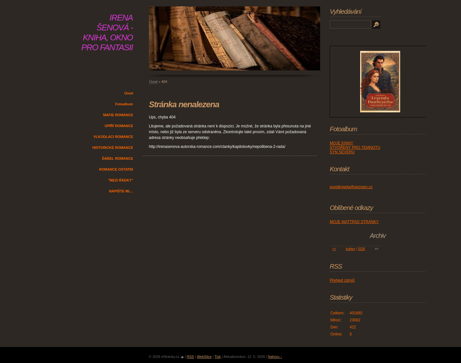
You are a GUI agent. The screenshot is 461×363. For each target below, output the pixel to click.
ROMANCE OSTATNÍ (116, 169)
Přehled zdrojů (342, 280)
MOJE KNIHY (341, 143)
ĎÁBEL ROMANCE (117, 158)
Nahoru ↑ (275, 357)
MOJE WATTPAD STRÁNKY (354, 222)
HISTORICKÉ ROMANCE (112, 147)
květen (350, 249)
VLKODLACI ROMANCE (113, 137)
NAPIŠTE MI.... (121, 191)
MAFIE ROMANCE (118, 115)
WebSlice (204, 357)
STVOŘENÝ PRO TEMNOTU (355, 147)
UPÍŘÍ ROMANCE (119, 126)
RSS (190, 357)
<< (334, 249)
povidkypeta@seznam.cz (351, 187)
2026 (361, 249)
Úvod (129, 93)
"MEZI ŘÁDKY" (120, 180)
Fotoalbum (124, 104)
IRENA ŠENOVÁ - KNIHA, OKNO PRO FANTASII (107, 32)
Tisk (217, 357)
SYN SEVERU (342, 152)
